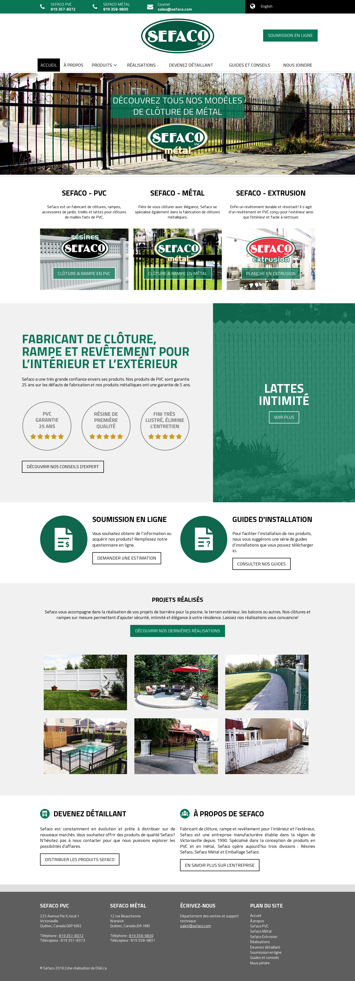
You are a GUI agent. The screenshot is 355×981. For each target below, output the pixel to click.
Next (349, 124)
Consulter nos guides (261, 564)
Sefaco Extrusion (263, 936)
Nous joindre (297, 65)
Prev (6, 124)
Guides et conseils (249, 65)
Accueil (49, 65)
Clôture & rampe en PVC (84, 273)
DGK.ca (101, 968)
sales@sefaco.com (175, 9)
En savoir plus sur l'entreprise (220, 865)
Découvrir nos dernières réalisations (177, 630)
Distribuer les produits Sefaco (79, 859)
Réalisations (141, 65)
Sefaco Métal (260, 931)
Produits (102, 65)
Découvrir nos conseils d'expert (63, 466)
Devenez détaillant (191, 65)
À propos (73, 65)
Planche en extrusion (271, 273)
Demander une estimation (126, 558)
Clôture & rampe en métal (177, 273)
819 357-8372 (63, 9)
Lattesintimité (284, 401)
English (266, 6)
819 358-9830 (115, 9)
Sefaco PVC (259, 926)
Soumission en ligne (290, 35)
